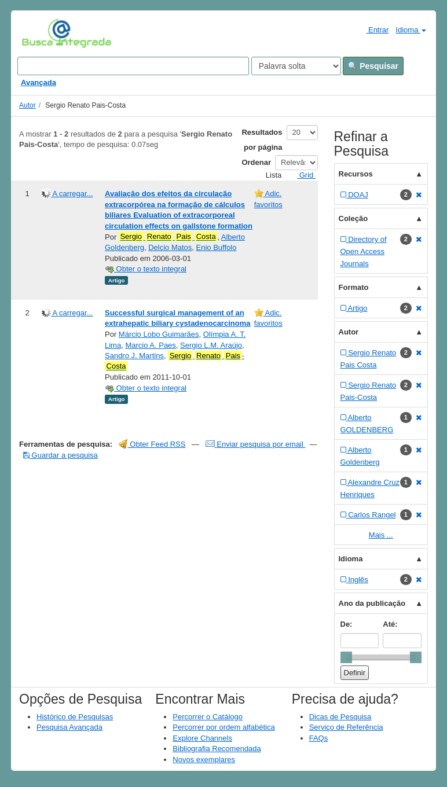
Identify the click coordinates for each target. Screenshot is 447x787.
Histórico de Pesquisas (74, 716)
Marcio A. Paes (150, 345)
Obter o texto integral (145, 268)
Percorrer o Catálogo (208, 716)
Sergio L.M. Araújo (211, 345)
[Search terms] (133, 66)
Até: (390, 624)
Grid (302, 175)
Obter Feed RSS (152, 444)
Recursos (356, 174)
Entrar (373, 29)
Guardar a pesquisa (60, 455)
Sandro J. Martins (134, 355)
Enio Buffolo (216, 247)
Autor (27, 105)
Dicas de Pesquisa (340, 716)
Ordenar (256, 162)
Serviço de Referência (346, 727)
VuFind (39, 33)
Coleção (353, 218)
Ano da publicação (372, 603)
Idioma (410, 29)
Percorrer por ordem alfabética (223, 727)
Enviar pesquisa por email (256, 444)
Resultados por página (261, 140)
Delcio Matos (170, 247)
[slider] (346, 657)
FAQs (318, 738)
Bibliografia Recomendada (217, 748)
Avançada (38, 82)
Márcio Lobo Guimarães (159, 334)
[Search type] (296, 66)
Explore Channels (202, 738)
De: (346, 624)
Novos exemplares (204, 759)
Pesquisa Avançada (69, 727)
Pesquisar (373, 66)
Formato (354, 287)
